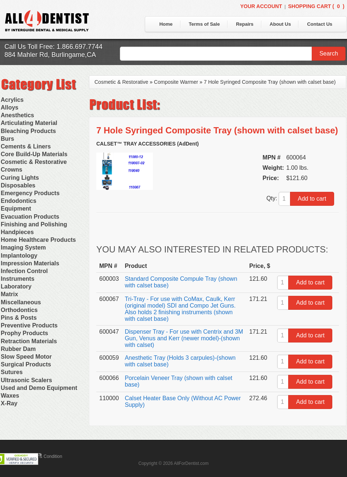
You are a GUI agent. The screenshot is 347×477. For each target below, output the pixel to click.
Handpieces (17, 232)
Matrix (9, 294)
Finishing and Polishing (34, 224)
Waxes (10, 395)
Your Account (261, 6)
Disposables (18, 185)
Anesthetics (17, 115)
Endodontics (18, 201)
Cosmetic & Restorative (34, 162)
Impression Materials (30, 263)
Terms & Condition (44, 456)
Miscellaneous (21, 302)
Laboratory (16, 286)
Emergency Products (30, 193)
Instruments (18, 279)
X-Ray (9, 403)
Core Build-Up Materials (34, 154)
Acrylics (12, 100)
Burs (7, 139)
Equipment (16, 208)
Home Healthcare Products (38, 240)
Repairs (245, 24)
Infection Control (24, 271)
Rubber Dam (18, 349)
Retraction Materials (29, 341)
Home (165, 24)
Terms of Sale (204, 24)
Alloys (9, 107)
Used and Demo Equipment (39, 388)
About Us (280, 24)
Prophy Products (24, 333)
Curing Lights (20, 178)
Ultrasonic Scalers (26, 380)
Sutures (12, 372)
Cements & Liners (26, 146)
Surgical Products (26, 364)
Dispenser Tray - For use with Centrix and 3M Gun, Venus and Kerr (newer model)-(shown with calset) (184, 338)
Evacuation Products (30, 217)
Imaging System (23, 247)
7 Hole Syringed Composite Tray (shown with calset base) (270, 82)
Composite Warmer (176, 82)
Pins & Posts (19, 318)
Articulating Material (29, 123)
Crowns (11, 169)
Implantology (19, 255)
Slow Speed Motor (26, 357)
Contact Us (319, 24)
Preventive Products (29, 325)
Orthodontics (19, 310)
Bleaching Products (28, 131)
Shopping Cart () (316, 6)
